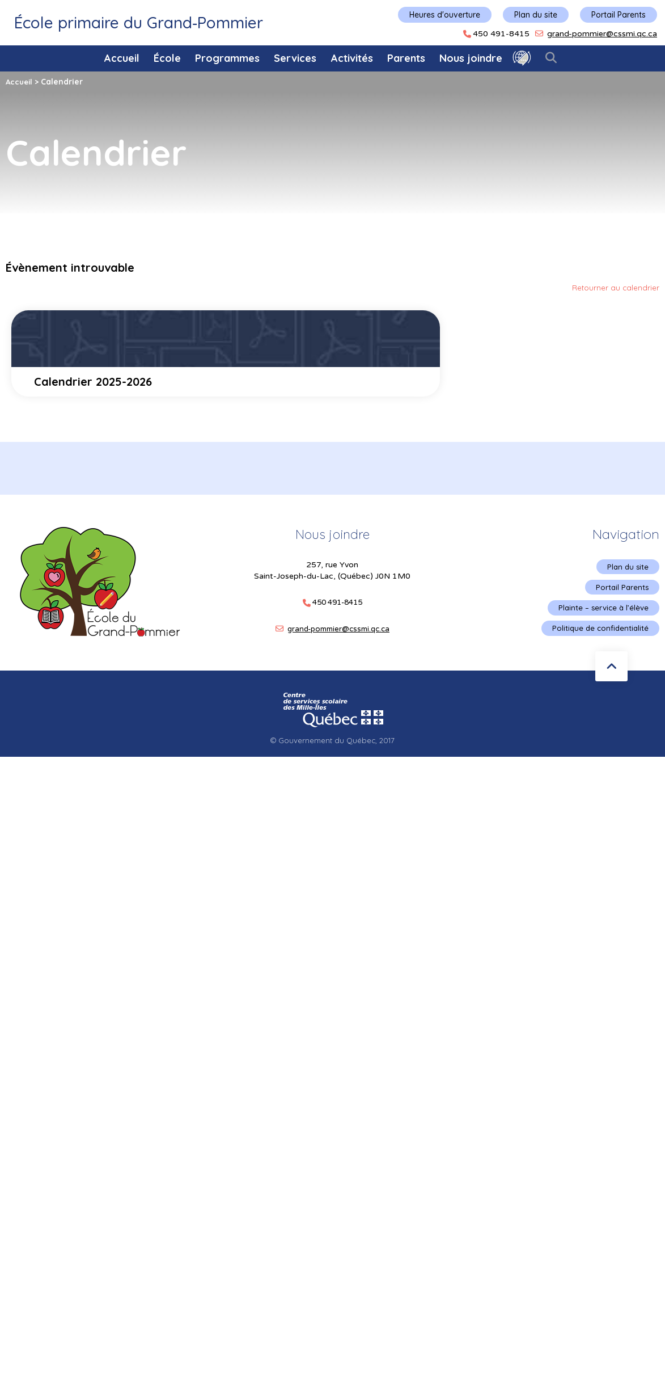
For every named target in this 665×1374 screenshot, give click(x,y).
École (167, 58)
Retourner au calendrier (615, 288)
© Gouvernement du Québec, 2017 (332, 745)
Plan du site (535, 15)
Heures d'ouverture (444, 15)
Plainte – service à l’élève (601, 610)
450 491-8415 (501, 34)
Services (295, 58)
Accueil (121, 58)
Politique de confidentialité (598, 632)
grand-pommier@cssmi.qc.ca (602, 34)
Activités (352, 58)
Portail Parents (618, 15)
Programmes (227, 58)
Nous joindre (470, 58)
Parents (406, 58)
